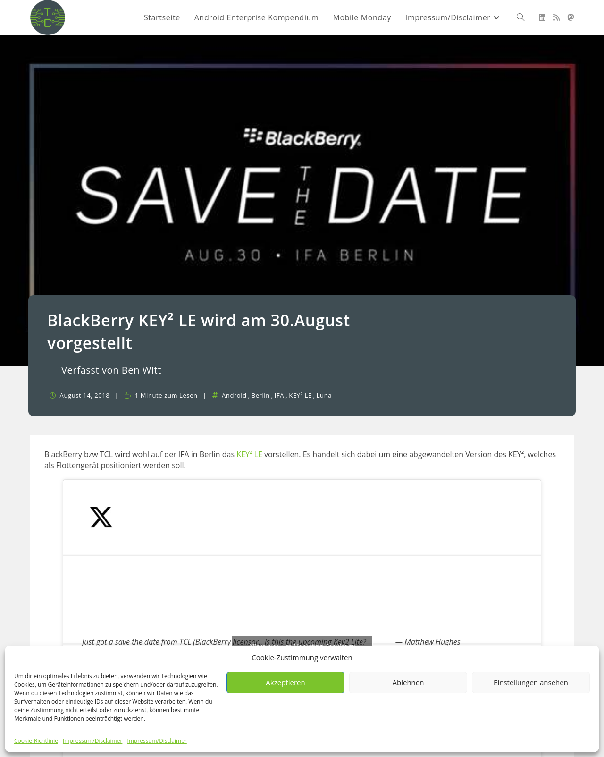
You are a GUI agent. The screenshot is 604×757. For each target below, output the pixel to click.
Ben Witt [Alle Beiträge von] (141, 370)
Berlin (261, 395)
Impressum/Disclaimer (92, 741)
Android (234, 395)
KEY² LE (300, 395)
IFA (279, 395)
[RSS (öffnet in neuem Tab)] (556, 17)
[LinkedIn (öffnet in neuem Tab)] (542, 17)
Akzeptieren (285, 682)
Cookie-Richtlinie (36, 741)
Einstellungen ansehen (531, 682)
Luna (324, 395)
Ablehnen (408, 682)
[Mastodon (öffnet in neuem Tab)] (570, 17)
